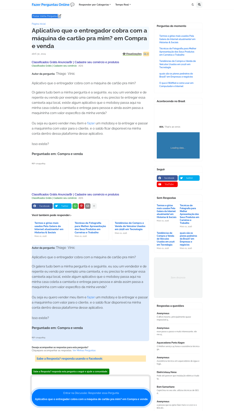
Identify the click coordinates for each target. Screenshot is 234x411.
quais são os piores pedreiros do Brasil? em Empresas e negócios (188, 239)
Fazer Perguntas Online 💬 (53, 5)
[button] (192, 5)
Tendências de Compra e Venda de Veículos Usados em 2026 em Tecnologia (130, 226)
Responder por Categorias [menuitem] (94, 4)
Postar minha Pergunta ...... (46, 16)
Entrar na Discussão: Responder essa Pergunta (91, 396)
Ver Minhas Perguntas (84, 350)
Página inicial (39, 24)
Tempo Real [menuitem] (122, 4)
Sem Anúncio (178, 277)
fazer (91, 123)
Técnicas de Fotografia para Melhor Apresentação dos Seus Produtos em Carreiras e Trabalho (90, 228)
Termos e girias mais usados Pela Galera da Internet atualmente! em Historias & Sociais (49, 228)
